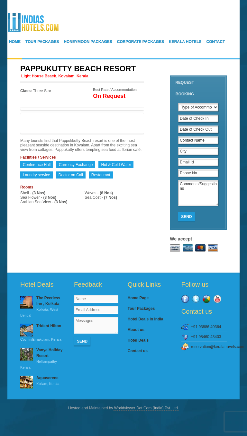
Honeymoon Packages (88, 41)
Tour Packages (42, 41)
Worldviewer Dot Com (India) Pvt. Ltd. (146, 408)
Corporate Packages (140, 41)
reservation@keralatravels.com (209, 346)
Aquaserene (43, 381)
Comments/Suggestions (198, 193)
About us (136, 329)
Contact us (138, 351)
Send (186, 216)
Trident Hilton (43, 333)
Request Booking (184, 88)
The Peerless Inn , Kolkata (43, 307)
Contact (215, 41)
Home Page (138, 298)
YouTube (217, 299)
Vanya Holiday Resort (43, 359)
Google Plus (206, 299)
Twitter (196, 299)
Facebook (185, 299)
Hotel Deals (138, 340)
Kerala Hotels (185, 41)
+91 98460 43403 (206, 337)
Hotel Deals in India (145, 319)
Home (15, 41)
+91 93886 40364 (206, 327)
